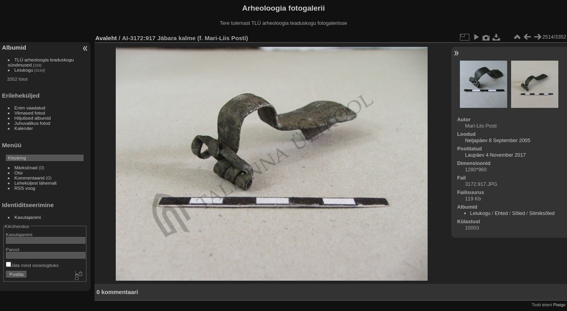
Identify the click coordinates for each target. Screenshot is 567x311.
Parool (12, 249)
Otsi (19, 172)
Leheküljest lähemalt (36, 182)
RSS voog (25, 188)
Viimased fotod (30, 112)
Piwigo (559, 304)
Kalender (24, 128)
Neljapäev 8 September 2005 (497, 140)
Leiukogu (24, 69)
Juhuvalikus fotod (32, 123)
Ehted (501, 213)
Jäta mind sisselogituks (32, 265)
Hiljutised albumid (33, 117)
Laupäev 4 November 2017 (495, 155)
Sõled (518, 213)
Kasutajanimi (28, 217)
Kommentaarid (30, 177)
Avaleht (106, 38)
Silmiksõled (542, 213)
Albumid (14, 47)
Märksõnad (26, 167)
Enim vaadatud (30, 107)
